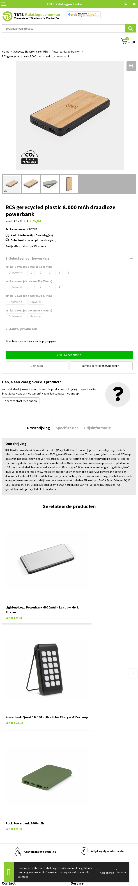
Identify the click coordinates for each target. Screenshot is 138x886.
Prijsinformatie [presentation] (97, 427)
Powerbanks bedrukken (66, 51)
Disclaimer (77, 822)
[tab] (38, 427)
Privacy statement (82, 817)
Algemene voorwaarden (85, 828)
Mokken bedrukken (13, 817)
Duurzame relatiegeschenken (20, 806)
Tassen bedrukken (13, 800)
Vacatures (77, 800)
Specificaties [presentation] (67, 427)
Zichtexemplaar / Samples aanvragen (94, 771)
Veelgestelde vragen (83, 738)
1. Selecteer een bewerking (27, 258)
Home (5, 51)
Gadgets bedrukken (14, 811)
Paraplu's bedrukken (14, 828)
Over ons (76, 795)
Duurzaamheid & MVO (84, 777)
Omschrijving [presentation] (38, 427)
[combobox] (63, 28)
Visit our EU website (83, 833)
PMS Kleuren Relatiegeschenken (91, 760)
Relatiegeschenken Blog (86, 806)
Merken (6, 833)
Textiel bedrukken (13, 822)
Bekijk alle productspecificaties (26, 246)
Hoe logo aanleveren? (84, 766)
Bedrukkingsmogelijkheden (88, 755)
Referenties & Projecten (85, 811)
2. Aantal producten (21, 329)
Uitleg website (80, 749)
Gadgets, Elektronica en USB (30, 51)
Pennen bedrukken (13, 795)
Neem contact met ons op (21, 400)
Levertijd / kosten (81, 744)
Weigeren (121, 872)
